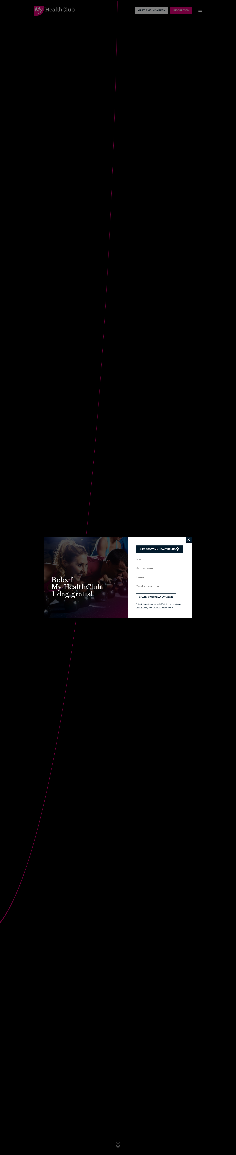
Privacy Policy (142, 608)
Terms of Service (160, 608)
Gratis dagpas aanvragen (156, 597)
